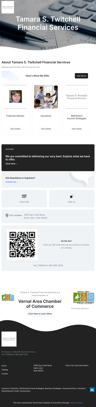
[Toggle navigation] (92, 7)
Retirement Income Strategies (76, 117)
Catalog (5, 370)
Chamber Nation (76, 403)
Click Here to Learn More (40, 313)
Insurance (46, 116)
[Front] (8, 7)
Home (4, 366)
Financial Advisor (15, 116)
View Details (15, 129)
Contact (5, 374)
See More (81, 76)
